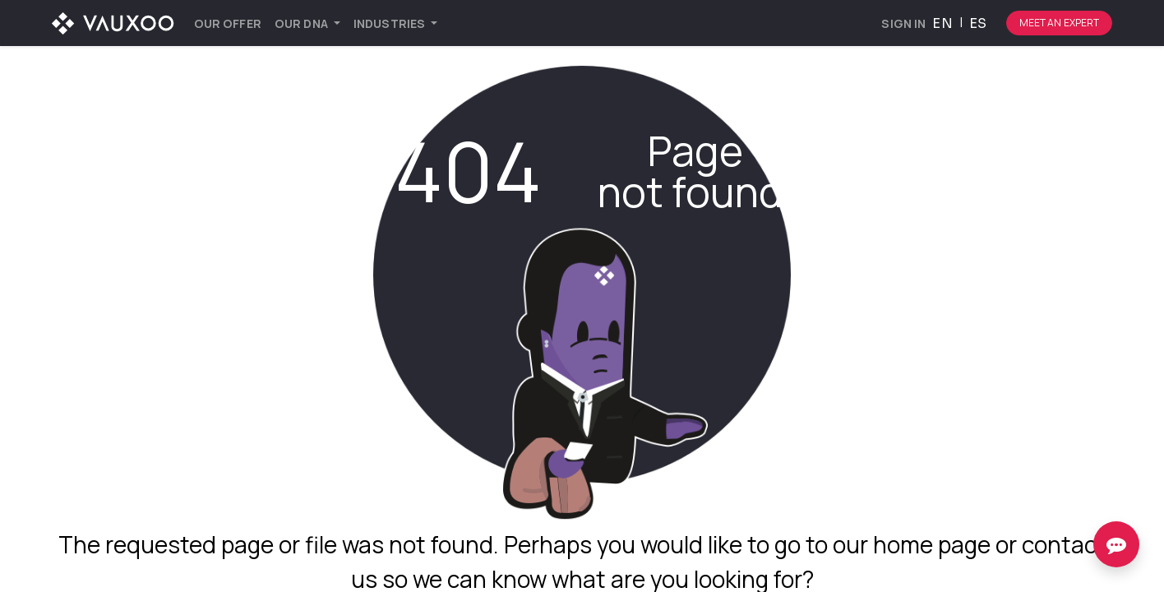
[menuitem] (227, 23)
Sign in (903, 23)
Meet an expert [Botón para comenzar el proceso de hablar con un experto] (1059, 23)
